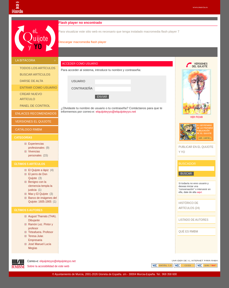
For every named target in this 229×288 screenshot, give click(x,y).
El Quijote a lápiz (38, 170)
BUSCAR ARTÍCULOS (35, 74)
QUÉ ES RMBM (188, 231)
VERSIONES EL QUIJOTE (33, 121)
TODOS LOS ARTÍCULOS (37, 68)
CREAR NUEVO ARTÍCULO (31, 96)
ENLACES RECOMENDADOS (36, 113)
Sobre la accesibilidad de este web (48, 266)
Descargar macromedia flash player (82, 42)
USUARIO (78, 81)
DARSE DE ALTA (31, 80)
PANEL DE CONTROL (35, 105)
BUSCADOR (187, 163)
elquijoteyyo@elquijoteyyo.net (116, 111)
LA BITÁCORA (35, 60)
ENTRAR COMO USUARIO (38, 87)
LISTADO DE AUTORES (193, 219)
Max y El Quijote (38, 193)
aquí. (199, 192)
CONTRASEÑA (82, 88)
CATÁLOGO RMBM (28, 129)
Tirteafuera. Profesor (40, 232)
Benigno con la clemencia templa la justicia (40, 185)
